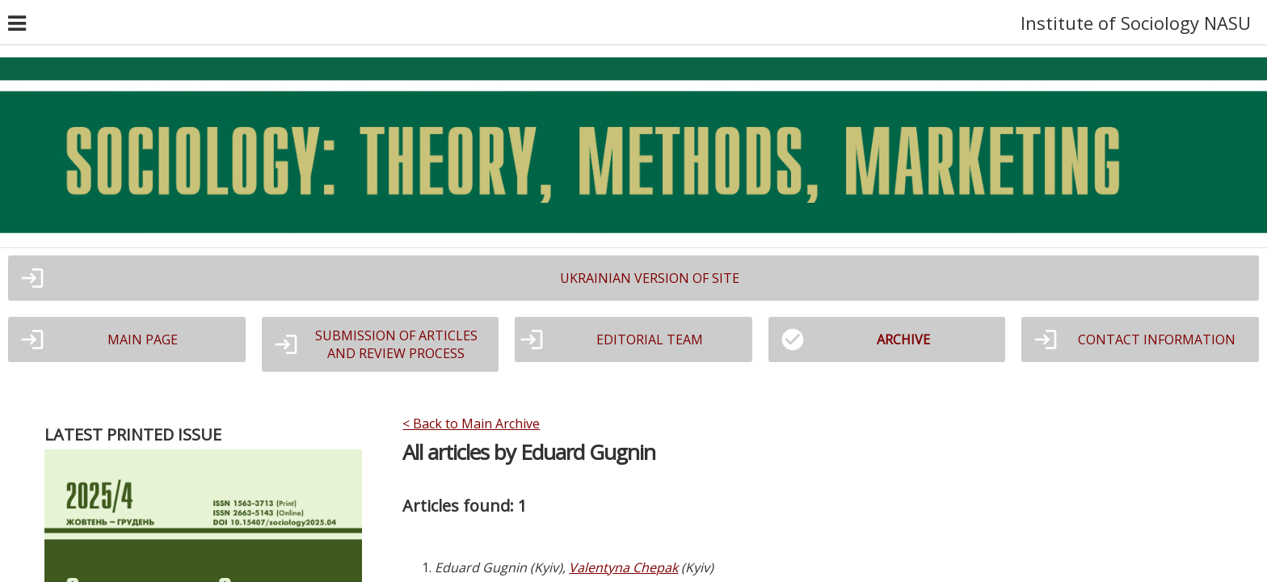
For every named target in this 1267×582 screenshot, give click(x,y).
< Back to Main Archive (471, 423)
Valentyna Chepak (623, 567)
